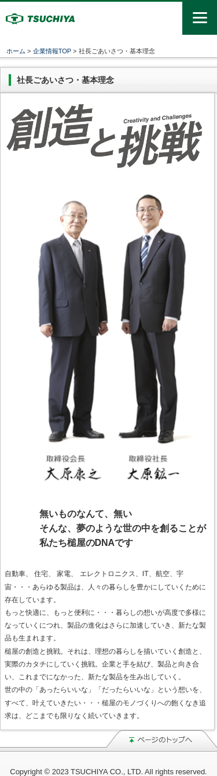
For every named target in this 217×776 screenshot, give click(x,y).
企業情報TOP (52, 51)
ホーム (15, 51)
